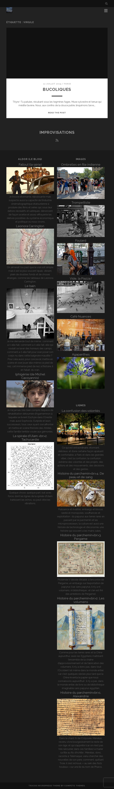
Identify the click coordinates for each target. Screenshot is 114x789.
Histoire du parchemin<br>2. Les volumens (80, 600)
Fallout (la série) (30, 164)
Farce (67, 84)
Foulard (80, 240)
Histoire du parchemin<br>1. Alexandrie (80, 694)
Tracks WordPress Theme (44, 786)
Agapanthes (81, 354)
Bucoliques (57, 89)
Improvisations (57, 132)
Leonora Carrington (30, 226)
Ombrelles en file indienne (80, 164)
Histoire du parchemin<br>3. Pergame (80, 537)
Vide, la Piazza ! (81, 278)
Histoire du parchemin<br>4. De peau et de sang (81, 475)
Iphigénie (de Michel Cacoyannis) (30, 376)
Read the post (57, 113)
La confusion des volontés (81, 411)
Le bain (30, 286)
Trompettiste (80, 202)
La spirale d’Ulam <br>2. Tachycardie (30, 437)
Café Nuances (81, 316)
